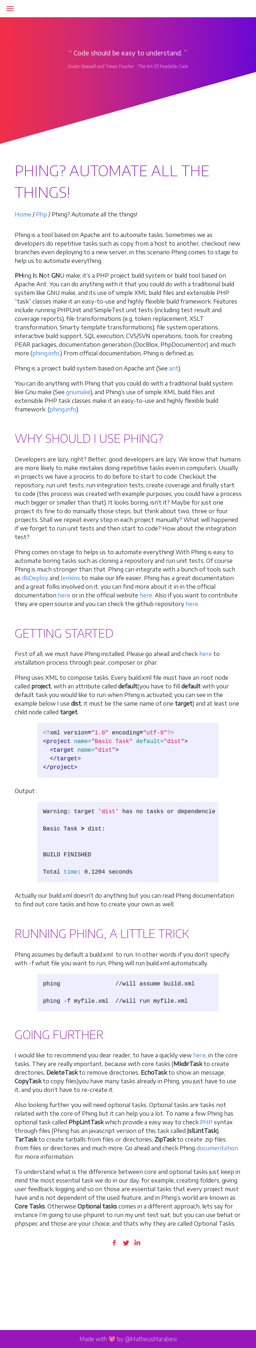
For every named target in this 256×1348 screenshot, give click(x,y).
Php (41, 214)
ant (173, 368)
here (64, 595)
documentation (217, 1148)
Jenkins (70, 578)
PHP (206, 1122)
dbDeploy (35, 578)
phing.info (45, 353)
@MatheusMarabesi (151, 1339)
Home (23, 214)
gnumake (78, 392)
